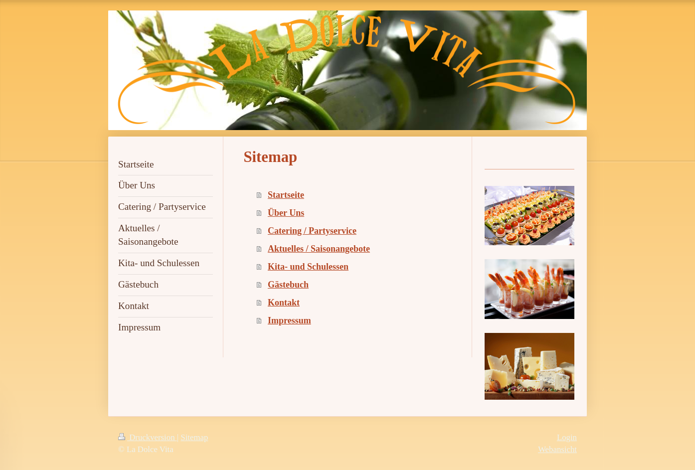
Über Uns (286, 213)
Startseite (286, 195)
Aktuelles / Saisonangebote (319, 249)
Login (567, 437)
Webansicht (557, 449)
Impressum (289, 320)
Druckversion (147, 437)
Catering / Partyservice (312, 231)
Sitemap (194, 437)
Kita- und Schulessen (308, 267)
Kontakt (284, 303)
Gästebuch (288, 285)
